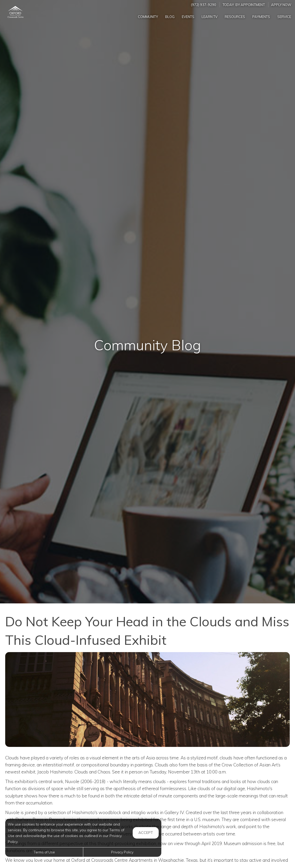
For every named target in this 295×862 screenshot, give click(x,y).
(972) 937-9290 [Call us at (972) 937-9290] (203, 5)
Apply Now (281, 5)
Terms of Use (44, 852)
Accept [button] (145, 832)
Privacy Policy (122, 852)
